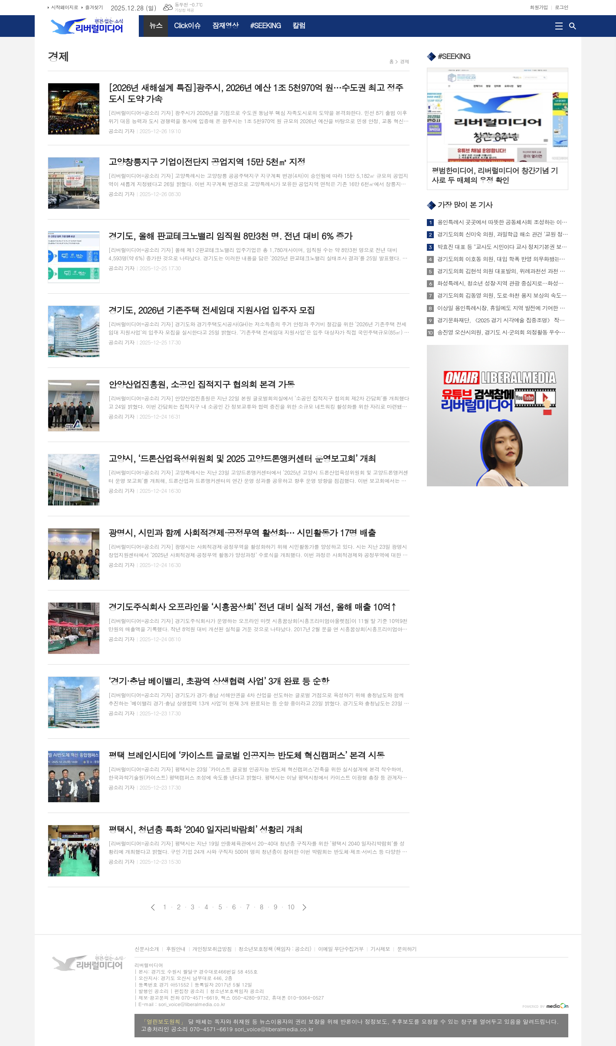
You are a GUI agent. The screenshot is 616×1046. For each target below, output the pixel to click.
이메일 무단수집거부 (341, 949)
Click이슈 (187, 25)
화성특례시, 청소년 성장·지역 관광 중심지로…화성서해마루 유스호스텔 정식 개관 (502, 283)
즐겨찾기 (94, 7)
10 (291, 906)
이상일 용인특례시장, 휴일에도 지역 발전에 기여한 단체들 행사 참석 (502, 308)
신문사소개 (146, 949)
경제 (404, 61)
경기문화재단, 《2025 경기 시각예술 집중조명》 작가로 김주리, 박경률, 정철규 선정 (502, 320)
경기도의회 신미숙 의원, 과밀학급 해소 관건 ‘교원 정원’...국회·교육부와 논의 (502, 234)
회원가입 (539, 7)
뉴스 (155, 25)
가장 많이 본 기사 (465, 205)
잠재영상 (225, 25)
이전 (153, 907)
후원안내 (175, 949)
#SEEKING (265, 25)
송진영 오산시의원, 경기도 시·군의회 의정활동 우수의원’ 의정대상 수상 (502, 332)
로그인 (561, 7)
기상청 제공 (184, 10)
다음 (304, 907)
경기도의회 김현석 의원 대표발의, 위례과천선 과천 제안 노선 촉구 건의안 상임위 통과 (502, 271)
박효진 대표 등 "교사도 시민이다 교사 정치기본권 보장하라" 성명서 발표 (502, 247)
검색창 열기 (572, 26)
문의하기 (406, 949)
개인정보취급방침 (212, 949)
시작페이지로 (64, 7)
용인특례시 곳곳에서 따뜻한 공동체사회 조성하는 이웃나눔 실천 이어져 (502, 222)
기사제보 (380, 949)
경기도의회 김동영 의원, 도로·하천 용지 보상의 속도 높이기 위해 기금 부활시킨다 (502, 295)
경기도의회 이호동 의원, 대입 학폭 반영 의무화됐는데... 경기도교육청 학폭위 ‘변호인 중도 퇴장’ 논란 (502, 259)
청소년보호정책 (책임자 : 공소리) (275, 949)
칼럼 (298, 25)
